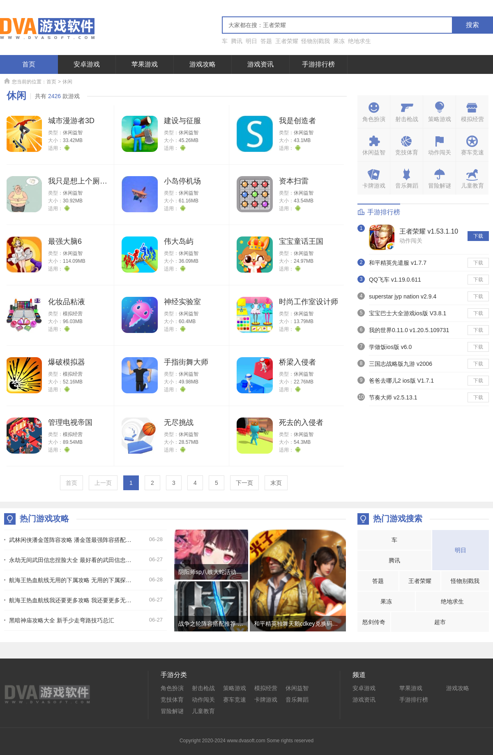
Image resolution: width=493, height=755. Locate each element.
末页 (276, 483)
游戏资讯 (260, 64)
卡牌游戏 (265, 699)
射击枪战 (203, 688)
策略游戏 (234, 688)
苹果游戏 (144, 64)
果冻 (339, 41)
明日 (251, 41)
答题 (266, 41)
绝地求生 (359, 41)
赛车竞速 (234, 699)
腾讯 (236, 41)
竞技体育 (172, 699)
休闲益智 (73, 132)
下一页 (244, 483)
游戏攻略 (202, 64)
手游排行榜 (318, 64)
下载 (478, 236)
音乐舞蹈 (297, 699)
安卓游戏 (87, 64)
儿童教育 (203, 711)
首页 (28, 64)
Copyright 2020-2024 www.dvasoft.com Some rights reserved (246, 741)
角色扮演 (172, 688)
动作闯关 (410, 240)
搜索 (472, 24)
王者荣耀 (286, 41)
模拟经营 (73, 314)
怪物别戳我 (315, 41)
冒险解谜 (172, 711)
